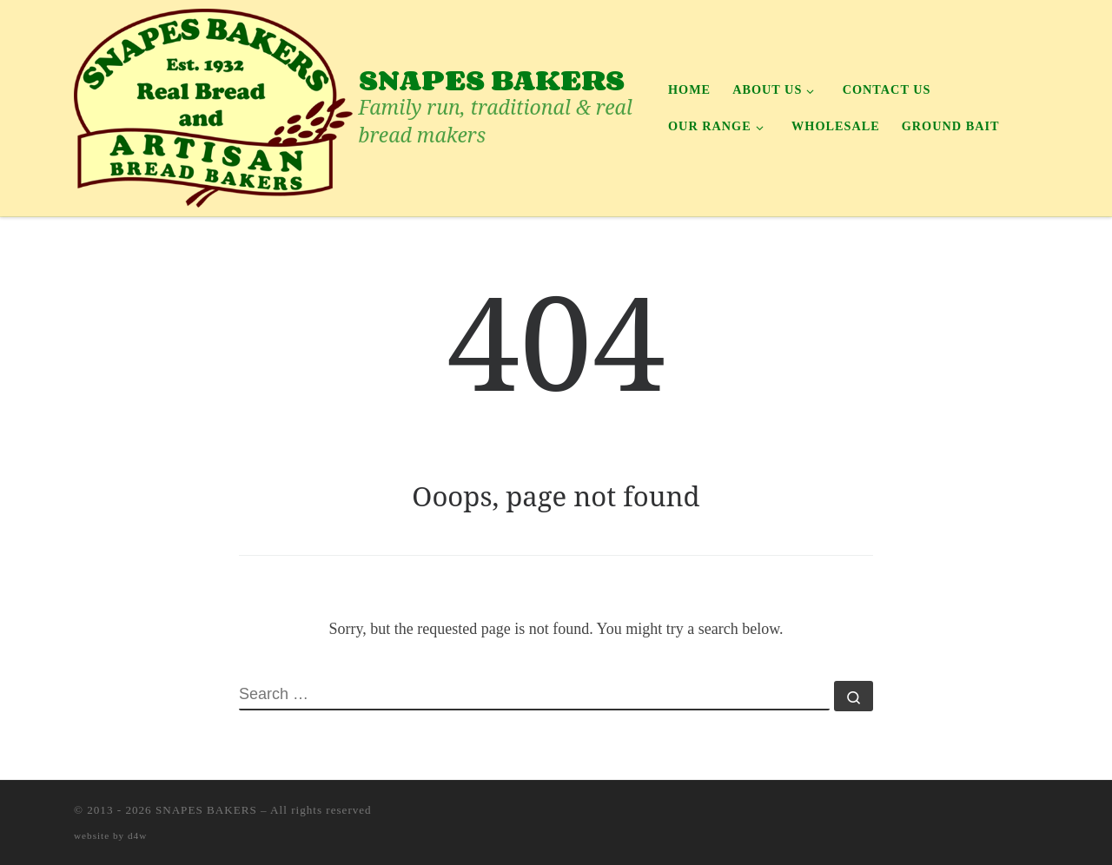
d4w (137, 835)
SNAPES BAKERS (206, 809)
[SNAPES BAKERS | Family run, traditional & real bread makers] (213, 104)
